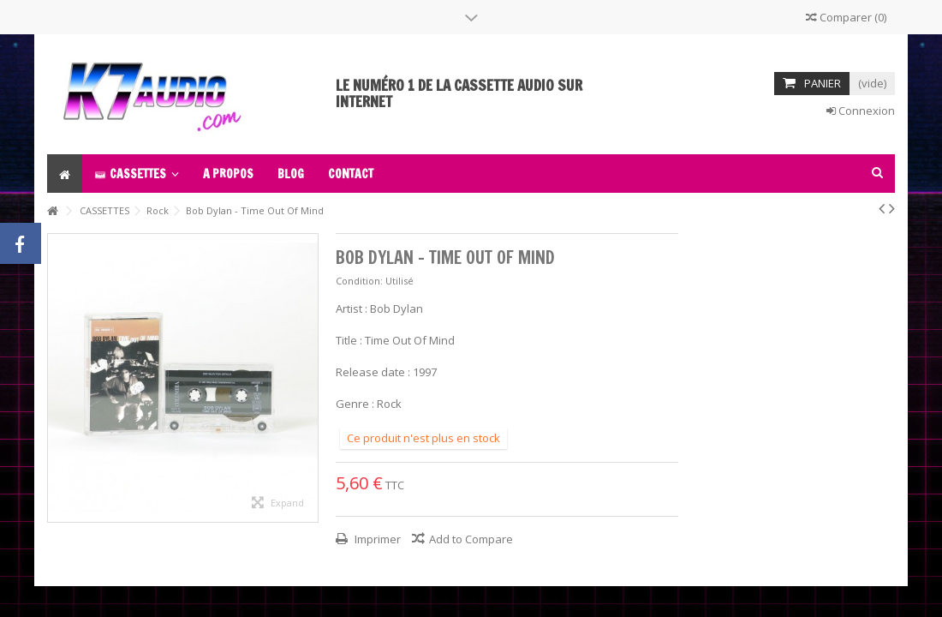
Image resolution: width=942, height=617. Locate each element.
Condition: (359, 280)
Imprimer (376, 539)
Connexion (860, 110)
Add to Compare (471, 539)
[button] (136, 173)
